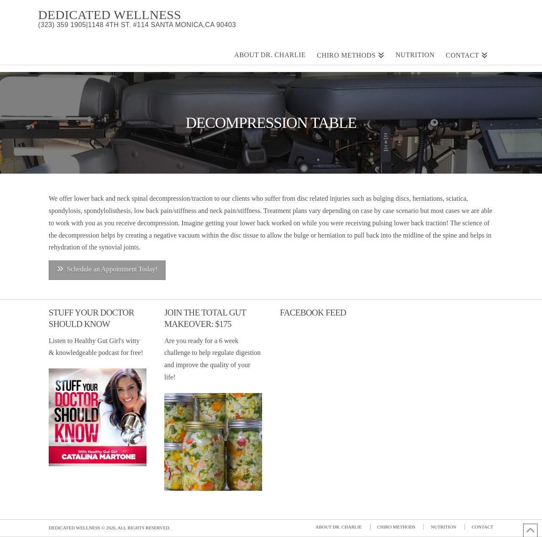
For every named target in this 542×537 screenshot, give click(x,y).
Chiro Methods (396, 526)
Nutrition (443, 526)
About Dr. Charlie (338, 526)
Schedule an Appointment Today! (107, 269)
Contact (482, 526)
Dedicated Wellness (109, 15)
